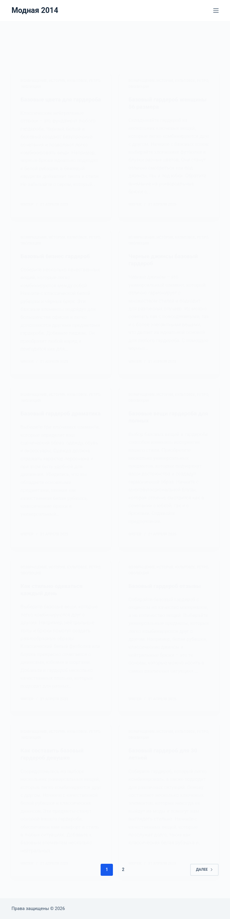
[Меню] (216, 10)
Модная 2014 (34, 10)
